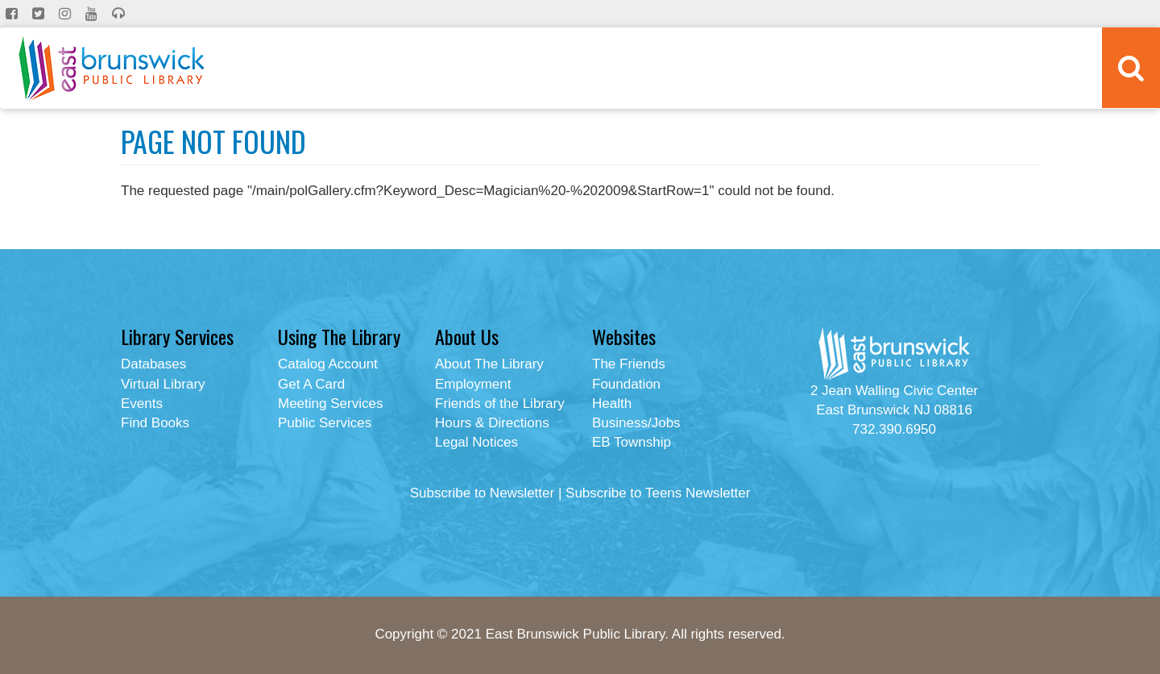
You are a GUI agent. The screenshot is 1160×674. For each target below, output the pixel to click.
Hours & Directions (492, 423)
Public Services (324, 423)
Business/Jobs (636, 423)
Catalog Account (328, 364)
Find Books (155, 423)
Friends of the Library (500, 403)
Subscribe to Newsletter (482, 493)
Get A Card (311, 384)
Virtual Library (163, 384)
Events (142, 403)
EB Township (631, 442)
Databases (153, 364)
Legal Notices (476, 442)
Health (612, 403)
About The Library (489, 364)
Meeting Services (330, 403)
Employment (473, 384)
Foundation (626, 384)
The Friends (628, 364)
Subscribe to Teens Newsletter (658, 493)
